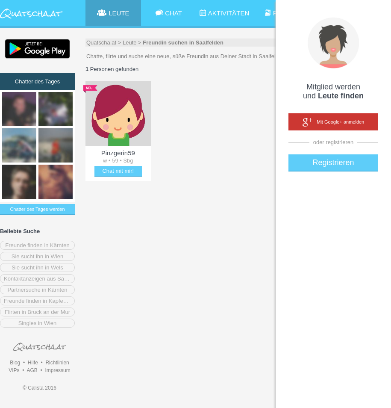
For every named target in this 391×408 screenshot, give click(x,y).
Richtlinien (57, 363)
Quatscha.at (101, 42)
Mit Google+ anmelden (333, 122)
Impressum (57, 370)
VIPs (14, 370)
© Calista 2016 (39, 388)
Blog (15, 363)
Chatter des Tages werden (37, 209)
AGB (31, 370)
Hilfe (33, 363)
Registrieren (333, 162)
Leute (130, 42)
